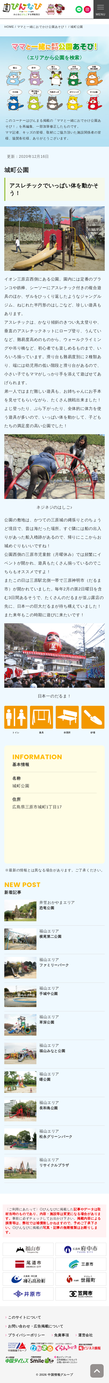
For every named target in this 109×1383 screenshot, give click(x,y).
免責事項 (61, 1335)
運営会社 (85, 1335)
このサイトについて (24, 1317)
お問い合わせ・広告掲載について (35, 1326)
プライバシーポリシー (26, 1335)
